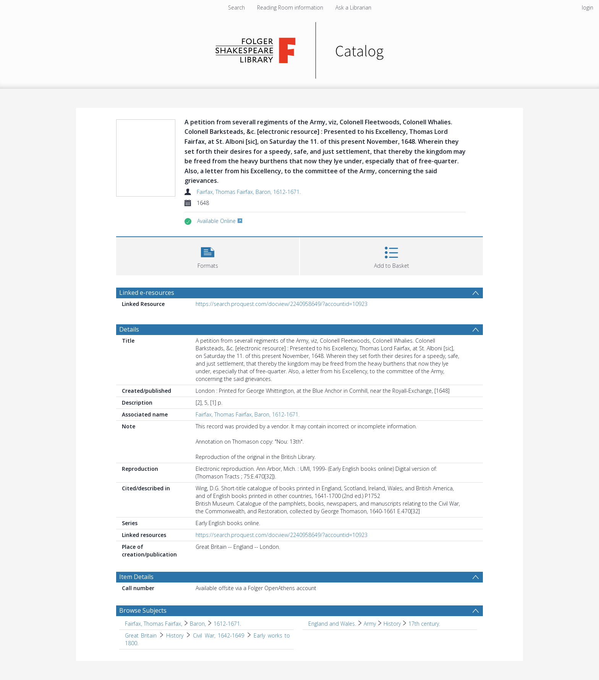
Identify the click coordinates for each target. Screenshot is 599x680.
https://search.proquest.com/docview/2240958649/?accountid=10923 (281, 303)
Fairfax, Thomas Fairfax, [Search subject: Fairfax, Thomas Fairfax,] (153, 623)
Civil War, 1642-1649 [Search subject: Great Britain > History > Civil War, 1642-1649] (218, 635)
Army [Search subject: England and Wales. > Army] (370, 623)
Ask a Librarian (353, 7)
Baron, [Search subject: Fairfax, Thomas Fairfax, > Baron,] (198, 623)
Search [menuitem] (236, 7)
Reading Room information (290, 7)
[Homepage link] (299, 48)
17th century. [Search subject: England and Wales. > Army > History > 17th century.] (424, 623)
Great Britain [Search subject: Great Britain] (141, 635)
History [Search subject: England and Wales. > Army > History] (392, 623)
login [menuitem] (587, 7)
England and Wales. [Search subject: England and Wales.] (332, 623)
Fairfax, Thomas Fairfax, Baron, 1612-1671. (249, 191)
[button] (207, 255)
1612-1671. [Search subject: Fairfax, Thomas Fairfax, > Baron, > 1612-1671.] (227, 623)
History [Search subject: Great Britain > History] (174, 635)
